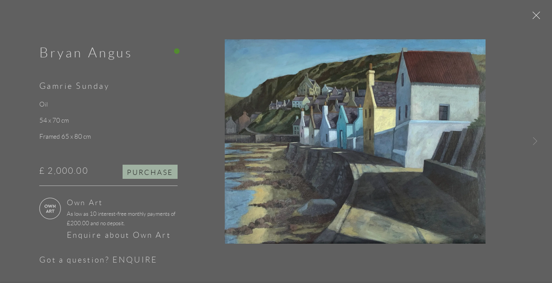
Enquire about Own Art (119, 237)
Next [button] (535, 141)
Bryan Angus (86, 55)
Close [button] (540, 18)
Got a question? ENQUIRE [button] (98, 262)
